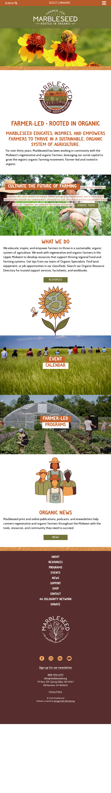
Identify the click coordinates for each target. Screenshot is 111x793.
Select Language (59, 3)
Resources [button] (55, 280)
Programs (55, 567)
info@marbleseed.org (55, 678)
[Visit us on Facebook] (41, 658)
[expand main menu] (104, 3)
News (55, 578)
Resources (55, 562)
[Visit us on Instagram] (51, 658)
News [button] (55, 537)
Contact (55, 594)
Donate (55, 604)
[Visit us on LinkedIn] (60, 658)
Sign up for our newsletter (55, 667)
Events (55, 572)
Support (55, 583)
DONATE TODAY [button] (86, 205)
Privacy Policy (55, 692)
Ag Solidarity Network (56, 599)
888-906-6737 (55, 674)
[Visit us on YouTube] (69, 658)
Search (11, 3)
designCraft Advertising (64, 701)
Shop (55, 588)
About (55, 557)
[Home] (55, 17)
